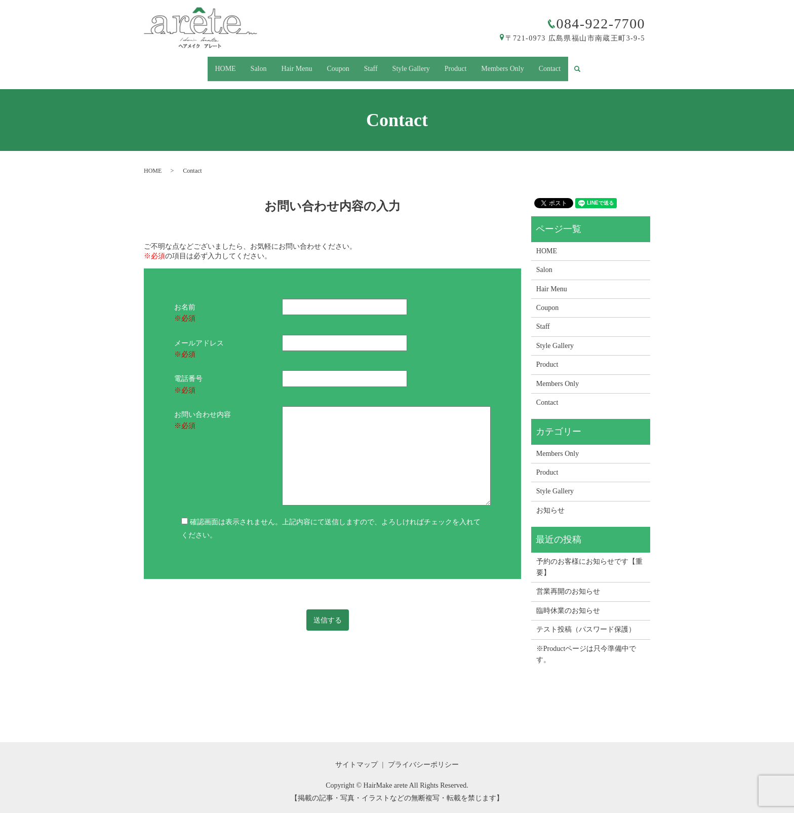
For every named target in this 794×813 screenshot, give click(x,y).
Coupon (334, 64)
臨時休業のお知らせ (568, 601)
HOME (210, 64)
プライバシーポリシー (423, 755)
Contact (564, 64)
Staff (371, 64)
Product (463, 64)
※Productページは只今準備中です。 (586, 645)
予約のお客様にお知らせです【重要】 (589, 558)
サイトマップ (356, 755)
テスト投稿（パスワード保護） (586, 621)
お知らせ (550, 501)
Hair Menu (289, 64)
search (598, 64)
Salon (247, 64)
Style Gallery (414, 64)
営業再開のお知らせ (568, 583)
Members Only (514, 64)
